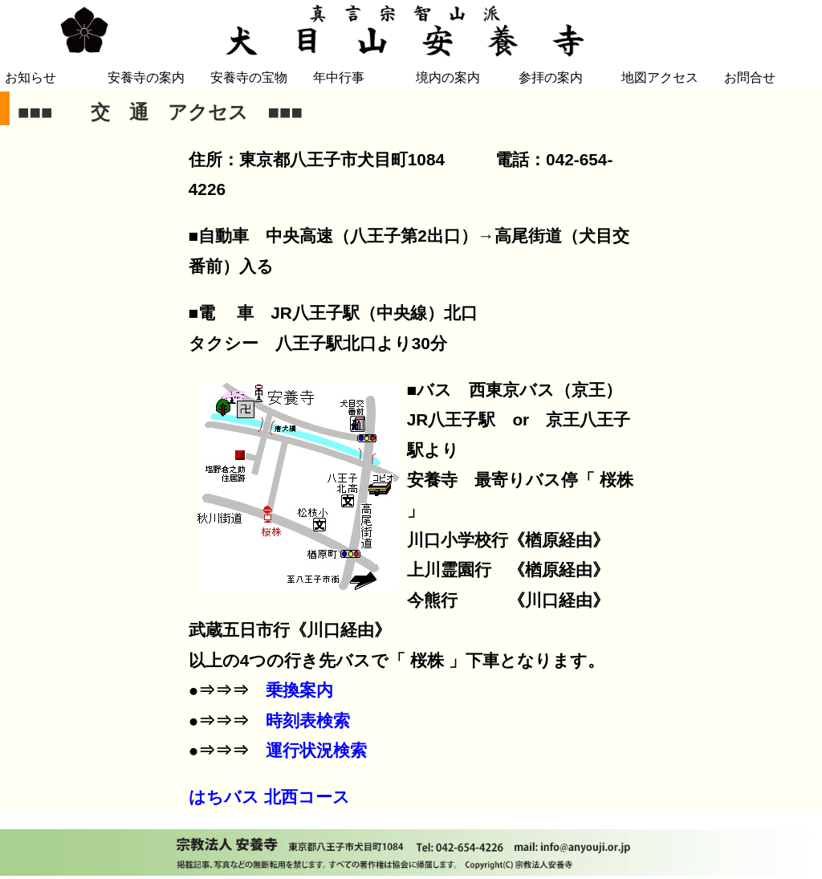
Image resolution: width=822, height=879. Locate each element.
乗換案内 (299, 690)
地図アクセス (659, 77)
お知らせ (30, 77)
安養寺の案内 (146, 77)
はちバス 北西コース (269, 796)
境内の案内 (448, 77)
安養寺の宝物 (248, 77)
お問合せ (749, 77)
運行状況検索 (316, 750)
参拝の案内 (551, 77)
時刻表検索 (308, 720)
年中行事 (338, 77)
